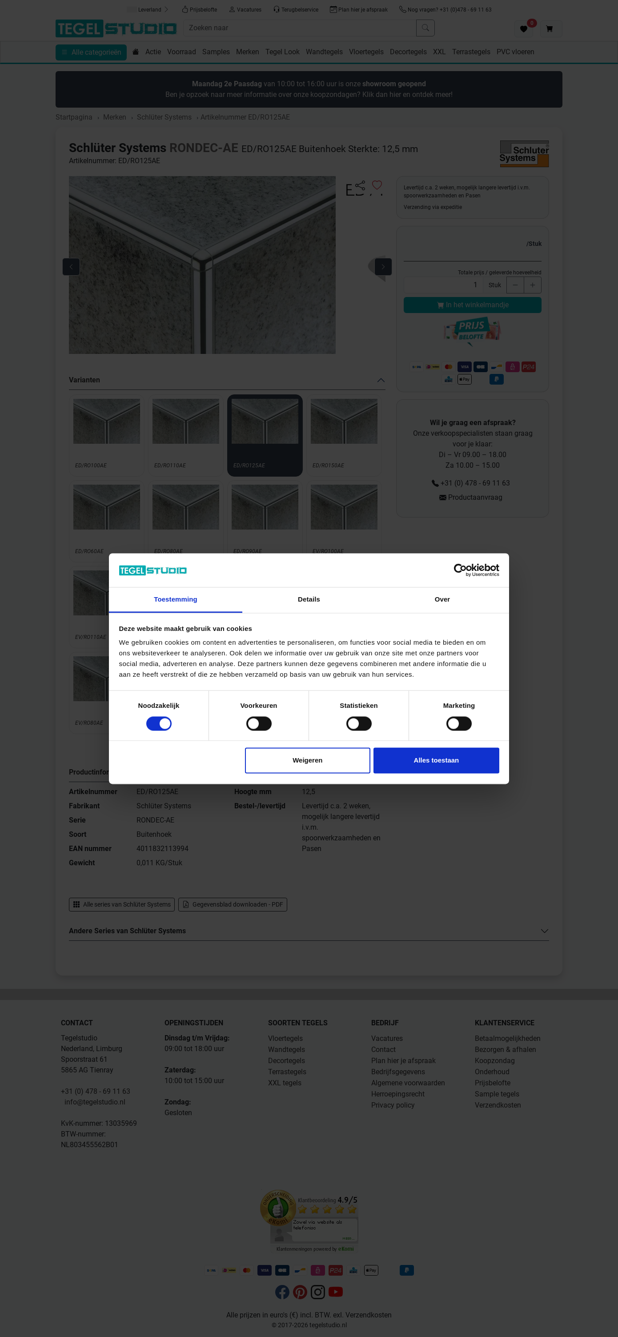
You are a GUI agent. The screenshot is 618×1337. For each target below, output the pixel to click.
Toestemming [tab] (175, 599)
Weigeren (307, 760)
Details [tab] (309, 599)
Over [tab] (442, 599)
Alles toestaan (436, 760)
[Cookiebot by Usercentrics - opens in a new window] (460, 570)
